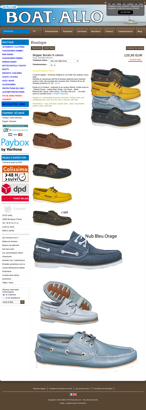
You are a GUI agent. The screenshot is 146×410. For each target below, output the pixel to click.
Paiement (67, 31)
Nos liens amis (8, 249)
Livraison (81, 31)
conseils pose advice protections (10, 277)
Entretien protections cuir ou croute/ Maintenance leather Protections (13, 268)
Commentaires (125, 31)
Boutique (8, 42)
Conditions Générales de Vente (60, 388)
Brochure (95, 31)
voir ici (57, 83)
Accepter (125, 12)
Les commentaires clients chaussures (12, 255)
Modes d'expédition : (14, 157)
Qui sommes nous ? (82, 388)
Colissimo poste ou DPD (12, 162)
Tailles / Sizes (7, 283)
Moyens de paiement (10, 245)
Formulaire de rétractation (103, 388)
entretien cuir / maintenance (13, 260)
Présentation (51, 31)
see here (74, 100)
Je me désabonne (12, 298)
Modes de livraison (9, 241)
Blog (140, 31)
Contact (109, 31)
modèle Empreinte (60, 94)
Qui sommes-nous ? (10, 238)
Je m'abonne (10, 295)
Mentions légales (39, 388)
